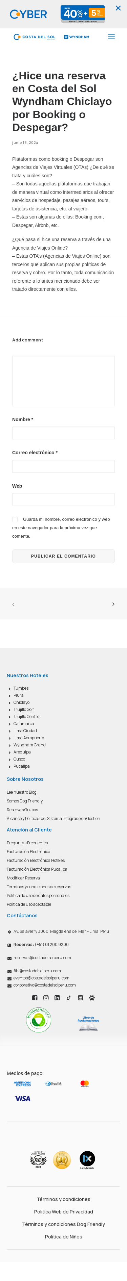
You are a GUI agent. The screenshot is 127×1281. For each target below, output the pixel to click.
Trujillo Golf (24, 709)
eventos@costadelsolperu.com (41, 978)
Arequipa (22, 752)
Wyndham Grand (30, 745)
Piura (19, 695)
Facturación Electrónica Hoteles (36, 860)
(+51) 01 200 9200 (41, 944)
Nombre (22, 419)
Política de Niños (63, 1236)
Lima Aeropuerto (29, 738)
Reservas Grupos (22, 810)
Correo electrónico (35, 452)
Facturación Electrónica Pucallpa (37, 869)
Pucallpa (22, 766)
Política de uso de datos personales (38, 895)
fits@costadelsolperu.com (37, 971)
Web (17, 486)
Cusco (19, 759)
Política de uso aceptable (29, 904)
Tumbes (21, 688)
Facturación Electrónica (28, 851)
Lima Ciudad (25, 731)
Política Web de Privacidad (63, 1211)
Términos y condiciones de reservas (39, 887)
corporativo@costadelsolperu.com (45, 985)
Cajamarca (24, 723)
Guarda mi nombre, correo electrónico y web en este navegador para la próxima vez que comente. (61, 528)
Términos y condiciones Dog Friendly (63, 1224)
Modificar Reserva (23, 878)
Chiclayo (21, 702)
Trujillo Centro (26, 716)
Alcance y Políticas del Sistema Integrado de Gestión (53, 818)
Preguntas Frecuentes (27, 843)
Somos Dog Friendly (25, 801)
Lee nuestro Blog (22, 792)
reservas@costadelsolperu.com (42, 957)
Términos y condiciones (63, 1199)
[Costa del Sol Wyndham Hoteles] (51, 36)
